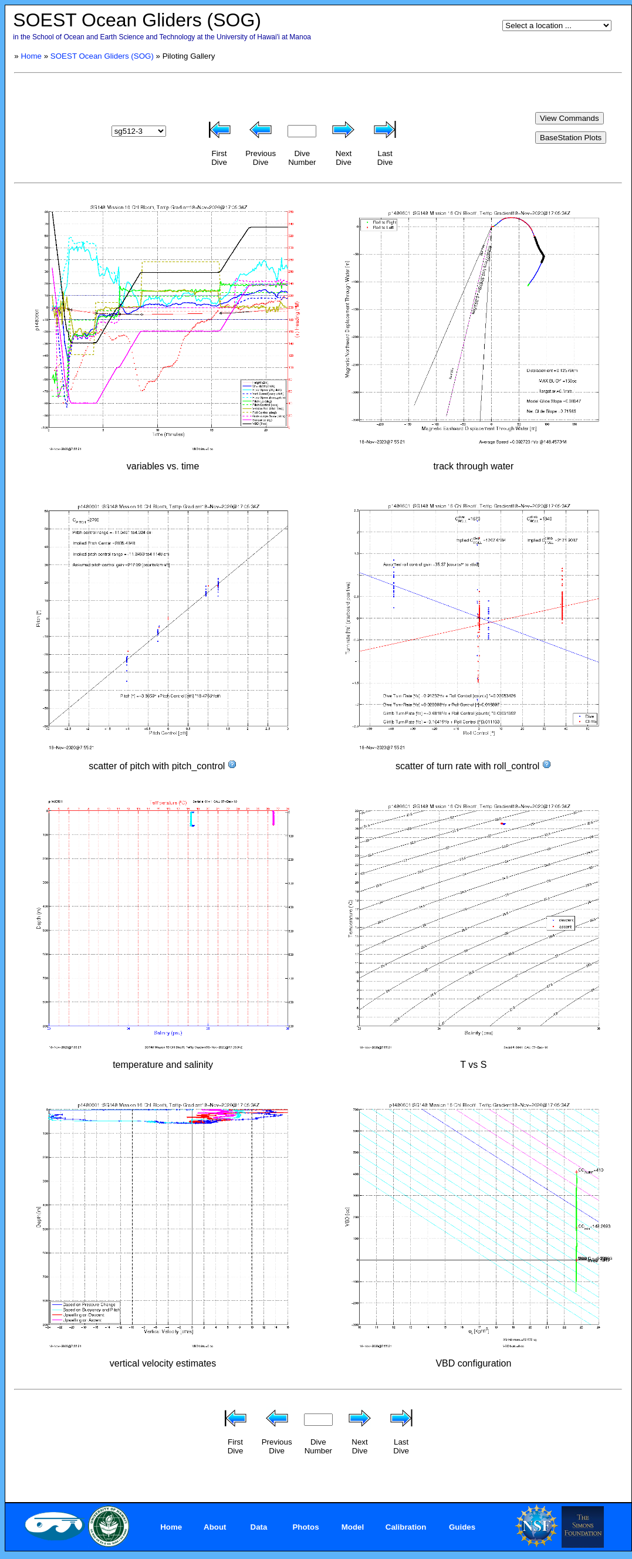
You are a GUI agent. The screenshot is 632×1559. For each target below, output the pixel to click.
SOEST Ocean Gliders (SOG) (102, 56)
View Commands (569, 118)
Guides (462, 1527)
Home (31, 56)
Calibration (406, 1527)
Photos (305, 1527)
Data (259, 1527)
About (215, 1527)
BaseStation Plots (570, 137)
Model (353, 1527)
